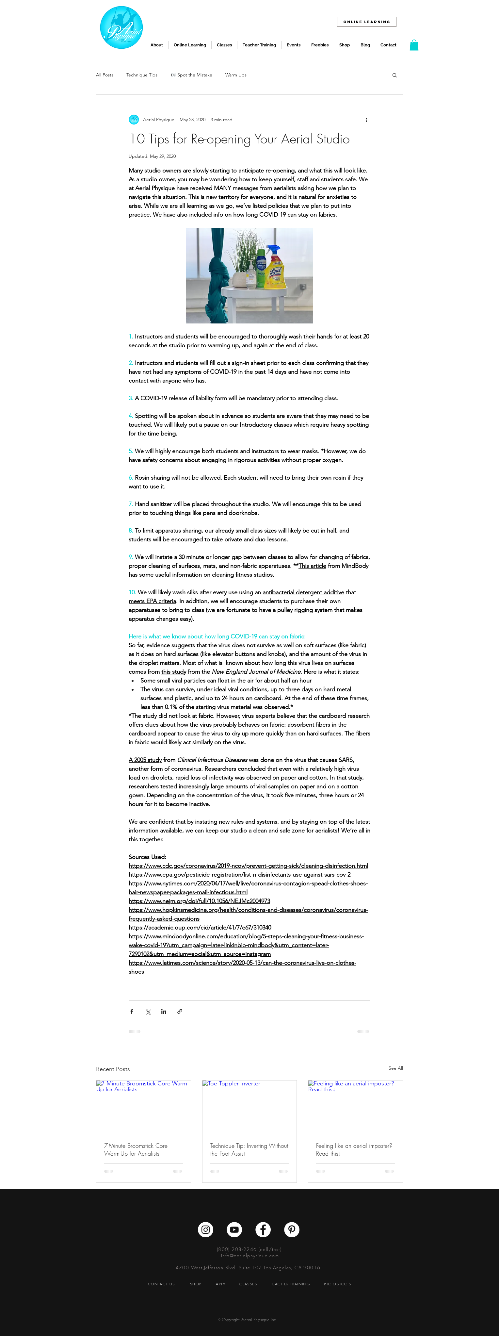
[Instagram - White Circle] (205, 1229)
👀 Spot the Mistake (191, 75)
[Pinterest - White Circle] (291, 1229)
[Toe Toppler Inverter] (249, 1106)
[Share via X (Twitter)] (148, 1011)
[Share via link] (180, 1011)
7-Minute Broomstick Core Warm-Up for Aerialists (136, 1149)
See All (396, 1068)
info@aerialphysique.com (250, 1255)
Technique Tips (141, 75)
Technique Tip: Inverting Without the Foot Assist (249, 1149)
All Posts (104, 75)
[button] (414, 45)
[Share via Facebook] (132, 1011)
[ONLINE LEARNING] (366, 22)
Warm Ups (236, 75)
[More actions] (366, 120)
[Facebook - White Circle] (263, 1229)
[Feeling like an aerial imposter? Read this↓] (355, 1106)
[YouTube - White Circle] (234, 1229)
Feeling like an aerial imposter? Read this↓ (354, 1149)
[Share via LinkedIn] (164, 1011)
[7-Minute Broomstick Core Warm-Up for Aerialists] (143, 1106)
